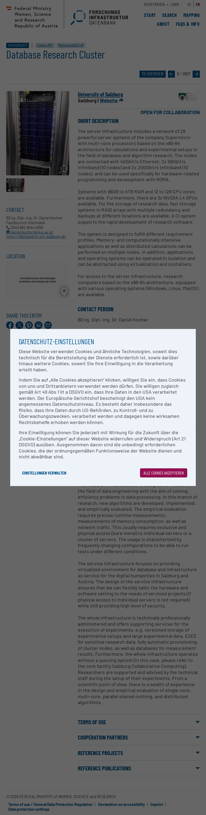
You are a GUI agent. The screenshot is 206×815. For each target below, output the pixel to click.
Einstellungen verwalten (44, 472)
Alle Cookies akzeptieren (164, 472)
